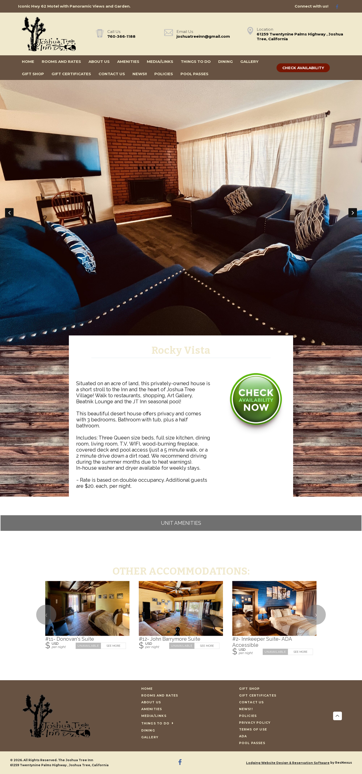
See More (113, 645)
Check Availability (303, 67)
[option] (181, 213)
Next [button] (352, 212)
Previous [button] (9, 212)
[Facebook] (339, 6)
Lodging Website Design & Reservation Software (288, 763)
